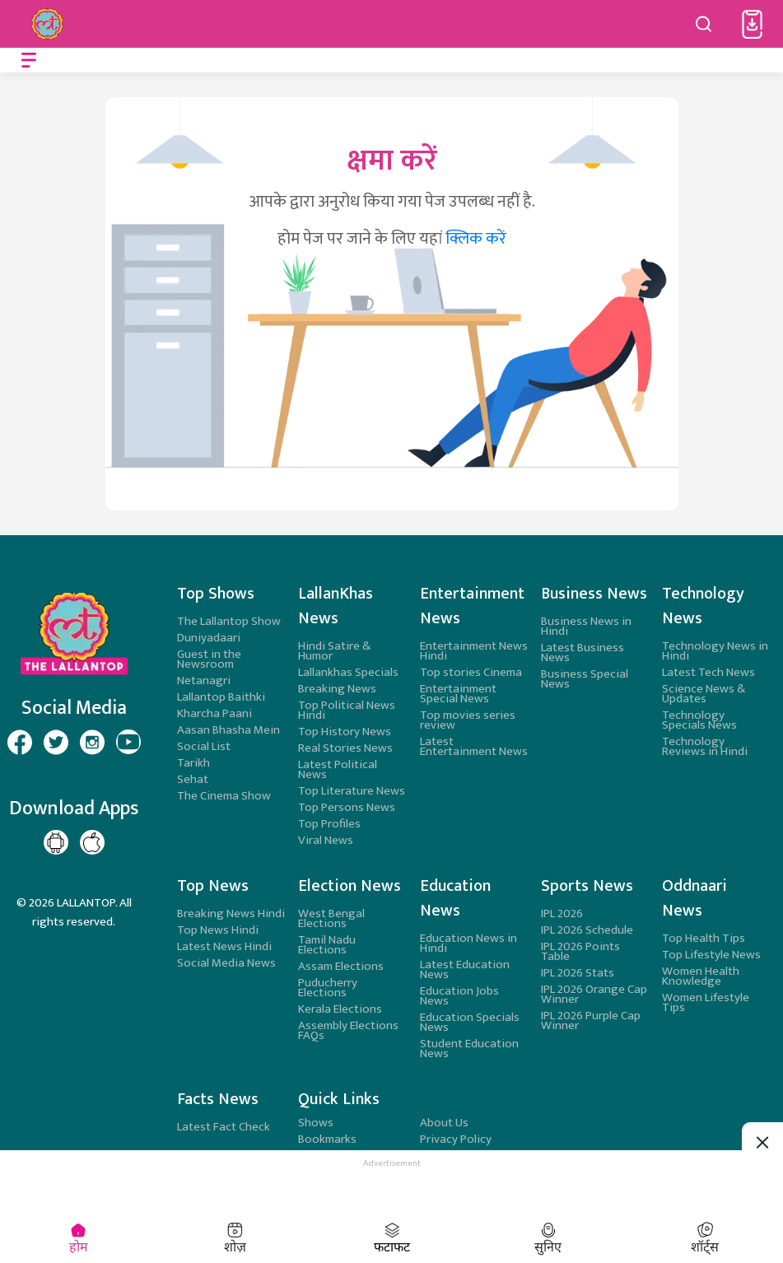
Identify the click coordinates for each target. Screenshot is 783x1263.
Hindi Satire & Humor (334, 651)
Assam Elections (341, 966)
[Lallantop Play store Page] (92, 842)
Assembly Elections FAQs (348, 1030)
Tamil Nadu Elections (327, 945)
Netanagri (204, 680)
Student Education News (469, 1048)
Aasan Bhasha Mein (228, 730)
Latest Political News (337, 769)
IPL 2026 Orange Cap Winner (594, 994)
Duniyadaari (208, 637)
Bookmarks (327, 1139)
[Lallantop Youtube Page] (128, 741)
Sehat (192, 779)
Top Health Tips (703, 938)
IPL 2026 (562, 913)
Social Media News (226, 963)
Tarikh (193, 763)
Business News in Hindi (586, 626)
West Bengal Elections (331, 918)
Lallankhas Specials (348, 672)
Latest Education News (465, 969)
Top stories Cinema (471, 672)
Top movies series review (467, 720)
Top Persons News (346, 807)
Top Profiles (329, 823)
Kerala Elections (340, 1009)
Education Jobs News (459, 996)
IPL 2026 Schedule (587, 930)
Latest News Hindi (224, 946)
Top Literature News (351, 791)
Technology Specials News (699, 720)
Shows (315, 1122)
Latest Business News (582, 652)
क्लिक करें (475, 239)
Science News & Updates (703, 693)
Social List (204, 746)
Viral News (325, 840)
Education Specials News (470, 1022)
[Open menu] (29, 60)
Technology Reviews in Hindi (705, 746)
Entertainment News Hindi (474, 651)
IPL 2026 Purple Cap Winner (591, 1020)
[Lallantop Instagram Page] (92, 741)
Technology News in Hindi (715, 651)
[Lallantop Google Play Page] (56, 842)
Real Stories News (345, 748)
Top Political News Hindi (346, 710)
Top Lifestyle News (711, 954)
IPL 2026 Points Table (580, 951)
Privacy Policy (456, 1139)
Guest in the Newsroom (209, 659)
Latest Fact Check (223, 1126)
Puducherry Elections (327, 987)
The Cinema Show (224, 795)
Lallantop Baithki (221, 697)
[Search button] (704, 24)
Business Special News (584, 679)
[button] (752, 24)
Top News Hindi (218, 930)
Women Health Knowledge (700, 976)
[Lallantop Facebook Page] (19, 741)
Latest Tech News (708, 672)
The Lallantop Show (229, 621)
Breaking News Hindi (231, 913)
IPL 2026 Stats (577, 972)
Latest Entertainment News (474, 746)
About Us (444, 1122)
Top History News (344, 731)
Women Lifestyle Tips (705, 1002)
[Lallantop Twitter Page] (56, 741)
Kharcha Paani (214, 713)
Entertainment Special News (458, 693)
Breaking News (337, 688)
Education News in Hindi (468, 943)
